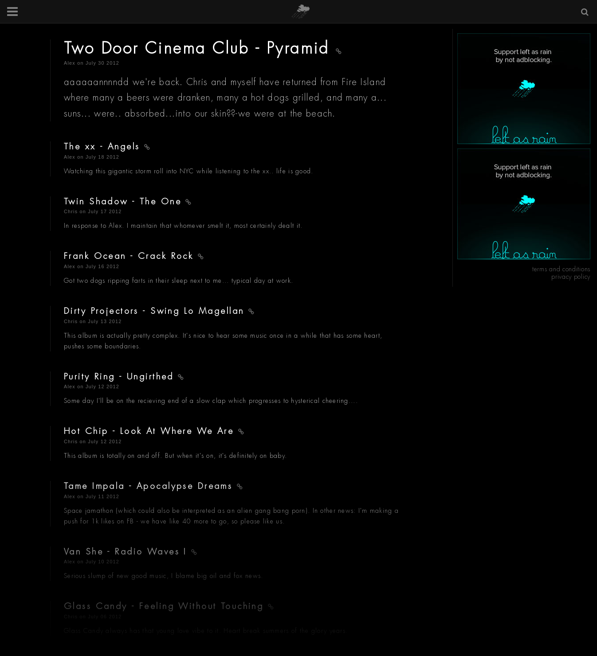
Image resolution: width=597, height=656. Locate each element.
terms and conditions (561, 269)
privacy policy (570, 276)
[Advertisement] (523, 88)
